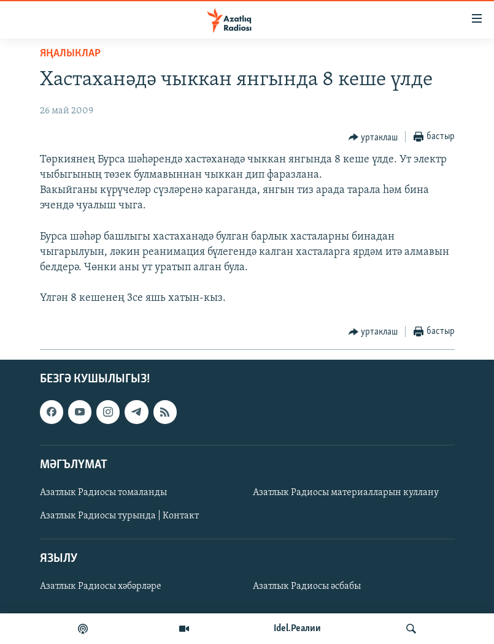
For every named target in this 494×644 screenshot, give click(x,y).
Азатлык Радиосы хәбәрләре (100, 586)
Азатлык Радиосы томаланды (103, 493)
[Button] (373, 137)
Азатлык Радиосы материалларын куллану (346, 493)
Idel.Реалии (297, 629)
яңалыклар (70, 53)
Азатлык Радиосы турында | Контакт (119, 516)
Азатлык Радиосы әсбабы (307, 586)
